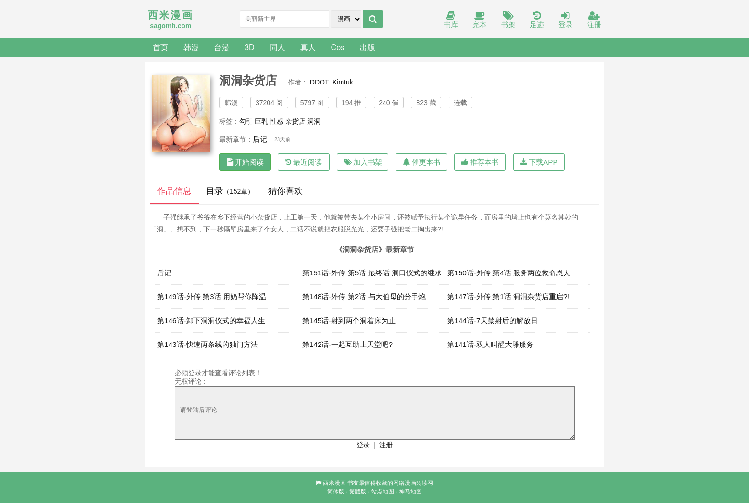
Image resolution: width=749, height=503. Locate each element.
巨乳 (261, 121)
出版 (367, 47)
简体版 (335, 491)
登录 (565, 20)
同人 (277, 47)
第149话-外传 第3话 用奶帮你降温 (211, 297)
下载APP (539, 162)
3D (250, 47)
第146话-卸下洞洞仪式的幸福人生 (211, 320)
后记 (260, 139)
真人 (308, 47)
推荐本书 (480, 162)
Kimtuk (342, 82)
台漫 (221, 47)
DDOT (319, 82)
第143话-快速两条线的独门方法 (207, 344)
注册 (594, 20)
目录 (230, 191)
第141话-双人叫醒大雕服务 (490, 344)
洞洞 (314, 121)
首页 (160, 47)
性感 (276, 121)
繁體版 (357, 491)
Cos (338, 47)
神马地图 (410, 491)
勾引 (246, 121)
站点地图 (382, 491)
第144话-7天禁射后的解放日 (492, 320)
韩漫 (191, 47)
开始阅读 (245, 162)
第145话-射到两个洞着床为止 (349, 320)
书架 (508, 20)
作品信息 (174, 191)
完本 (479, 20)
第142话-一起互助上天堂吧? (347, 344)
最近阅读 (303, 162)
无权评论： (191, 381)
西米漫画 (334, 483)
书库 (451, 20)
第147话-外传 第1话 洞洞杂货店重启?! (508, 297)
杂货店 (295, 121)
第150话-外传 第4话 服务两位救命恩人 (508, 273)
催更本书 (421, 162)
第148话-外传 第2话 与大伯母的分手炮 (364, 297)
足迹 (537, 20)
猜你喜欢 (285, 191)
